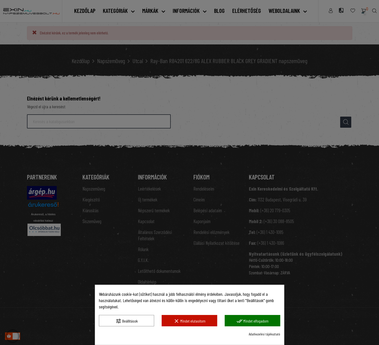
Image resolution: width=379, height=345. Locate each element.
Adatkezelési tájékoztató (264, 334)
